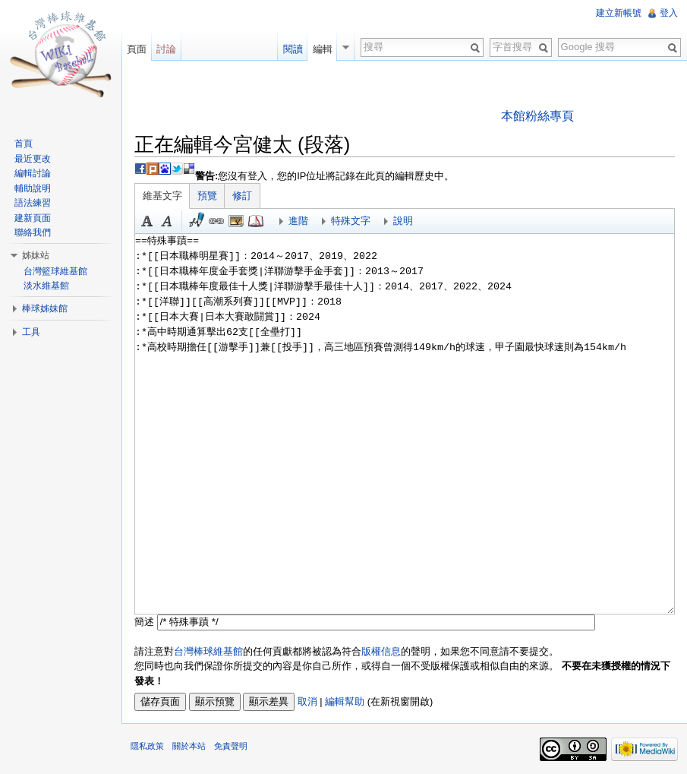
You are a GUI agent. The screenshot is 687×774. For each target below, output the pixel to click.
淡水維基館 (46, 285)
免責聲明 (230, 745)
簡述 (144, 621)
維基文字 (162, 195)
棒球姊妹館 (45, 308)
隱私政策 (147, 745)
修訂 (242, 195)
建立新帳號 (618, 13)
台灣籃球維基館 (55, 271)
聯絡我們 (32, 232)
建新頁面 (32, 218)
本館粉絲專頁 (537, 115)
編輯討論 (32, 173)
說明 (403, 220)
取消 (307, 701)
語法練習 (32, 202)
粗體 (147, 221)
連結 (216, 221)
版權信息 (381, 651)
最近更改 (32, 158)
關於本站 (189, 745)
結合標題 (236, 221)
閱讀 (293, 49)
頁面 (137, 49)
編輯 (322, 49)
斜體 (167, 221)
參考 (256, 221)
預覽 (207, 195)
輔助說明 (32, 188)
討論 (166, 49)
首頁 (23, 143)
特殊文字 (350, 220)
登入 (669, 13)
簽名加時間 (196, 221)
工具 (31, 332)
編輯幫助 (344, 701)
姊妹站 (35, 255)
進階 (298, 220)
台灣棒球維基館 (208, 651)
